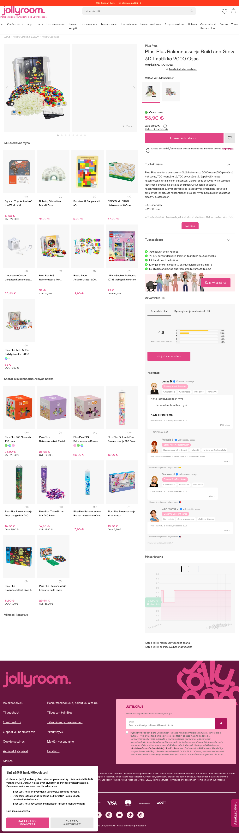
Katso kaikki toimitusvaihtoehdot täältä (168, 647)
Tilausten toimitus (60, 712)
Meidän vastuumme (60, 742)
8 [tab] (85, 135)
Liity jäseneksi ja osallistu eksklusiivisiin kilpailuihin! (179, 264)
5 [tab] (73, 135)
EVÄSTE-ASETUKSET (74, 820)
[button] (223, 14)
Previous (7, 88)
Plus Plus (151, 46)
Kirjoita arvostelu (169, 356)
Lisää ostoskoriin (184, 138)
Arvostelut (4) (159, 311)
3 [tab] (66, 135)
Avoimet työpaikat (15, 751)
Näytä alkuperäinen (162, 414)
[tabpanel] (37, 88)
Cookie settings (14, 742)
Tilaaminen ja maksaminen (64, 722)
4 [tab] (69, 135)
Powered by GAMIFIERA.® (160, 543)
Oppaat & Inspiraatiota (19, 732)
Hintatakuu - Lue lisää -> (163, 260)
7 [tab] (81, 135)
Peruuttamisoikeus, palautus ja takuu (73, 703)
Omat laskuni (12, 722)
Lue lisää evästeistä (20, 808)
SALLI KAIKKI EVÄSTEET (30, 820)
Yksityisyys (55, 732)
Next (134, 88)
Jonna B (167, 381)
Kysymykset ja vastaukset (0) (192, 311)
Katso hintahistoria (156, 129)
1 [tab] (58, 135)
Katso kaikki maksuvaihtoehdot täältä (167, 642)
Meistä (8, 761)
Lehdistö (53, 751)
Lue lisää (190, 225)
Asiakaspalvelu (13, 703)
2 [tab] (62, 135)
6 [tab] (77, 135)
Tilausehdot (11, 712)
